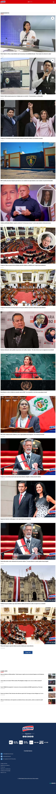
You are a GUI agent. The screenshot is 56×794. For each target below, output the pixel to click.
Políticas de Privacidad (5, 770)
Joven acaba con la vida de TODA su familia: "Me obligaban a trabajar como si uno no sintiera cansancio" (21, 680)
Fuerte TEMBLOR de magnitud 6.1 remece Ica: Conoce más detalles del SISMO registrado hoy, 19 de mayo (21, 687)
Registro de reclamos (5, 765)
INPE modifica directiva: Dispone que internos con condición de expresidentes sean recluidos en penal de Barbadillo (27, 180)
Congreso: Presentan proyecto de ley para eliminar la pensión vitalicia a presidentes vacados (22, 138)
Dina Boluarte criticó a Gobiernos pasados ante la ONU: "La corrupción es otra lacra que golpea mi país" (24, 392)
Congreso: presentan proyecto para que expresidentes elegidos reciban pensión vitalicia (21, 476)
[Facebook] (23, 736)
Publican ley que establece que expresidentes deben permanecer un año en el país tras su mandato (23, 603)
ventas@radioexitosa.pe (8, 753)
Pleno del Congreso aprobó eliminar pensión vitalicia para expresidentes (17, 646)
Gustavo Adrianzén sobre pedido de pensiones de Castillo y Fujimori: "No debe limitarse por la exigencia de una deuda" (27, 349)
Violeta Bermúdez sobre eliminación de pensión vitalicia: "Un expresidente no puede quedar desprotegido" (25, 561)
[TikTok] (32, 736)
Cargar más (28, 652)
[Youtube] (27, 736)
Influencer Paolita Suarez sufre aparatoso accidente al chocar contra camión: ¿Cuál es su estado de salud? (22, 699)
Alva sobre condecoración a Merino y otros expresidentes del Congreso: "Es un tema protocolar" (23, 434)
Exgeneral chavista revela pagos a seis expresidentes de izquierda (16, 519)
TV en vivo (3, 767)
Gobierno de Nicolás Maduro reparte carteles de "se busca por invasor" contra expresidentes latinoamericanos (26, 223)
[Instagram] (29, 736)
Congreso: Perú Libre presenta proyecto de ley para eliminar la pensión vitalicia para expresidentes (23, 307)
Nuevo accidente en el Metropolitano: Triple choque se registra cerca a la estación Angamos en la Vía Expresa (22, 674)
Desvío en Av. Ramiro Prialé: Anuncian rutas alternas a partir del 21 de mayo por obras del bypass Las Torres (22, 693)
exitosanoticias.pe (7, 756)
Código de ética (4, 763)
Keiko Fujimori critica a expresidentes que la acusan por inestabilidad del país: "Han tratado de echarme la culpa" (26, 53)
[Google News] (31, 736)
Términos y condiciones (5, 769)
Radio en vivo (3, 772)
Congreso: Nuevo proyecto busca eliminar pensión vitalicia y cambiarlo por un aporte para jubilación (23, 265)
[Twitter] (25, 736)
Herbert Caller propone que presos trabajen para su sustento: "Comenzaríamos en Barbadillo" (22, 96)
